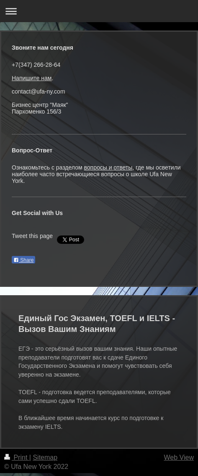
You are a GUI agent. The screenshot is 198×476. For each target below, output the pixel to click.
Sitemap (45, 457)
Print (16, 457)
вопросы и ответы (108, 167)
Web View (179, 457)
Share (23, 260)
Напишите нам (31, 78)
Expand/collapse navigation (99, 11)
